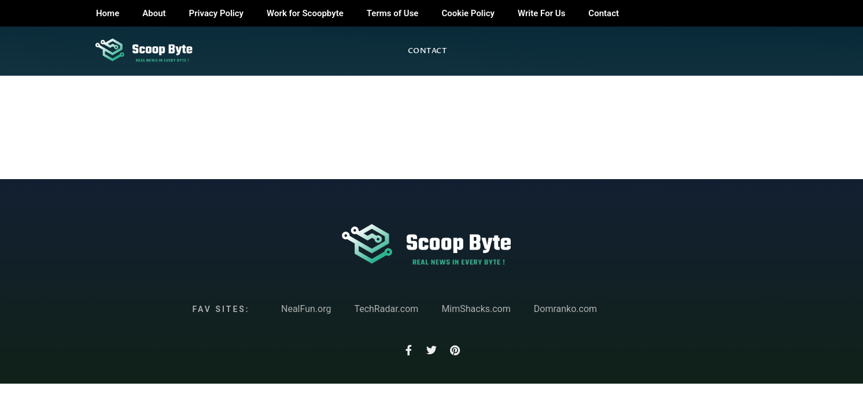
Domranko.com (565, 308)
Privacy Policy (216, 13)
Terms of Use (393, 13)
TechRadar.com (386, 308)
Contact (603, 13)
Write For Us (541, 13)
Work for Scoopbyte (305, 13)
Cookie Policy (467, 13)
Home (107, 13)
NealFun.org (306, 308)
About (153, 13)
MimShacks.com (475, 308)
